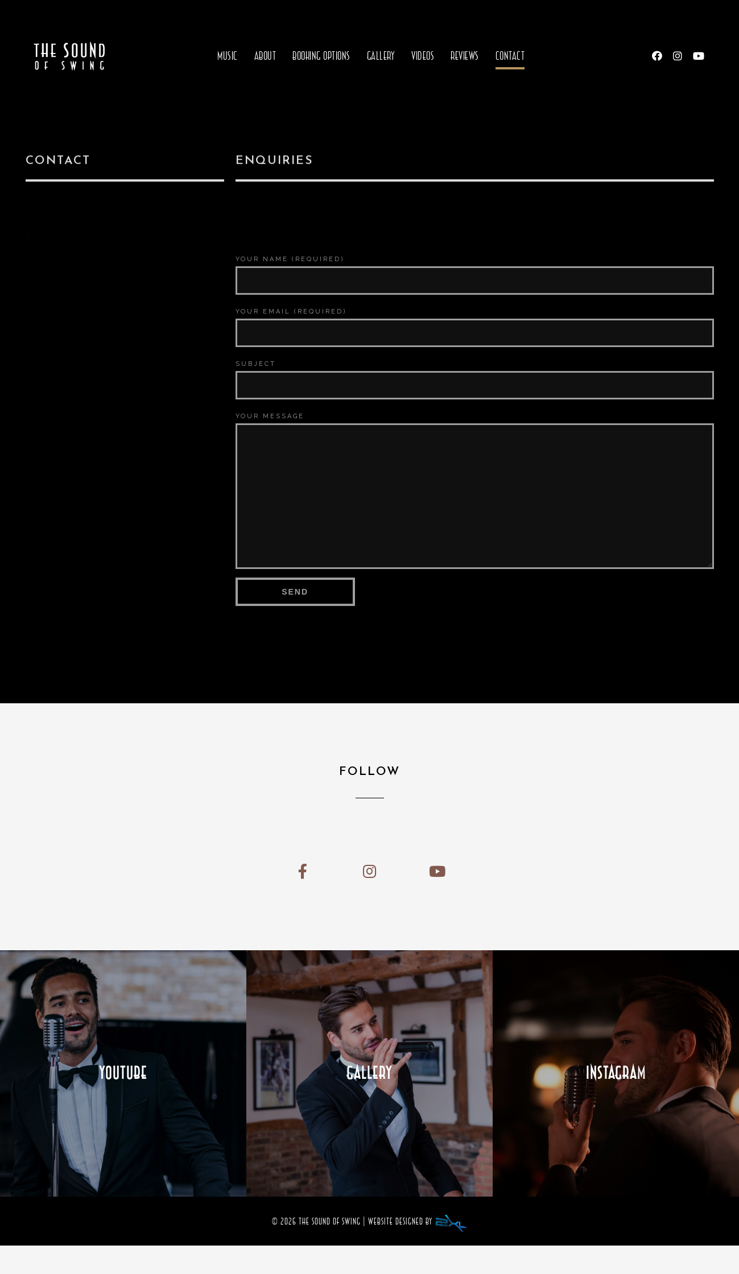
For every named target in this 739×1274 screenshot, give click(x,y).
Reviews (465, 55)
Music (227, 55)
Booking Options (321, 55)
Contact (510, 55)
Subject (256, 364)
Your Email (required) (291, 311)
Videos (422, 55)
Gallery (381, 55)
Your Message (270, 416)
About (265, 55)
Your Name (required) (290, 259)
